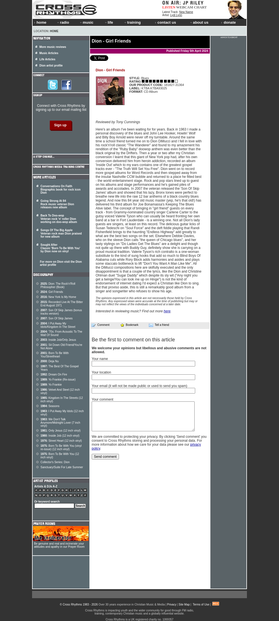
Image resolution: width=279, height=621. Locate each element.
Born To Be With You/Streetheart (54, 355)
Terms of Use (201, 604)
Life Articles (47, 59)
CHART (200, 7)
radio (63, 22)
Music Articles (48, 53)
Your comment (102, 399)
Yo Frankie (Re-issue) (58, 379)
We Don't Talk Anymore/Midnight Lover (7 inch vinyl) (60, 422)
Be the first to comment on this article (133, 339)
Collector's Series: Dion (55, 462)
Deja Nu (49, 361)
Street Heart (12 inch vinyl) (61, 440)
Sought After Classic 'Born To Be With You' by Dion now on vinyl (60, 248)
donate (228, 22)
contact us (165, 22)
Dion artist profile (51, 65)
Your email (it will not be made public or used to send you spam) (139, 386)
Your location (101, 372)
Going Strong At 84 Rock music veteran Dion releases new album (57, 204)
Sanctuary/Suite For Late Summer (61, 467)
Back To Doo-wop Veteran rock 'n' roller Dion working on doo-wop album (58, 219)
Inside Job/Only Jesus (58, 339)
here (167, 311)
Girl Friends (51, 291)
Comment (100, 325)
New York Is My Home (58, 297)
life (108, 22)
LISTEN (169, 7)
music (86, 22)
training (132, 22)
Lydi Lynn (176, 15)
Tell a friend (159, 325)
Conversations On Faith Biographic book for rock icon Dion (60, 189)
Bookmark (129, 325)
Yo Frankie (51, 384)
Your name (100, 359)
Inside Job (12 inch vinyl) (59, 435)
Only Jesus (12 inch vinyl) (60, 430)
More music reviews (52, 46)
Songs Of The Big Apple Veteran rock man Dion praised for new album (61, 233)
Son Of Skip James (56, 318)
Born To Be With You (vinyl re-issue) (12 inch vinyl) (61, 447)
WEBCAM (184, 7)
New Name (186, 12)
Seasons (49, 406)
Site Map (184, 604)
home (40, 22)
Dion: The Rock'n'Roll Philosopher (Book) (57, 285)
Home (54, 31)
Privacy (171, 604)
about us (199, 22)
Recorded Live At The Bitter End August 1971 (61, 303)
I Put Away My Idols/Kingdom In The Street (57, 325)
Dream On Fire (53, 374)
